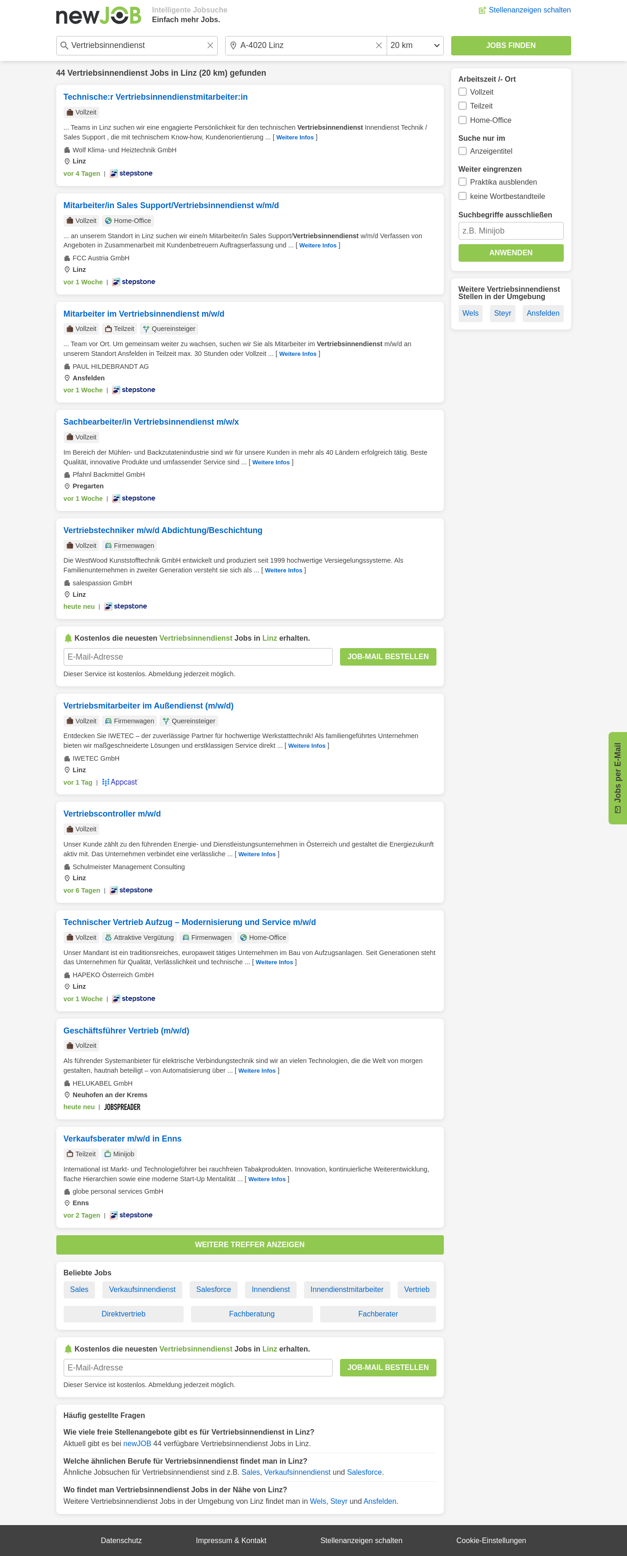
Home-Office (491, 120)
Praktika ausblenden (503, 182)
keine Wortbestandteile (507, 196)
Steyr (338, 1501)
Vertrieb (417, 1289)
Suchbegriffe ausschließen (506, 215)
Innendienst (271, 1289)
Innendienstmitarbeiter (347, 1289)
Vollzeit (482, 92)
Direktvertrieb (123, 1314)
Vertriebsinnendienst (107, 73)
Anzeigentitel (491, 151)
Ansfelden (380, 1501)
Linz (188, 73)
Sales (79, 1289)
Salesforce (213, 1289)
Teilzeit (481, 106)
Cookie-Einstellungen (491, 1540)
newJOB (137, 1444)
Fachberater (378, 1314)
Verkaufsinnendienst (142, 1289)
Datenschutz (121, 1540)
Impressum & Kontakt (231, 1540)
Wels (318, 1501)
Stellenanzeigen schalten (530, 10)
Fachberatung (252, 1314)
